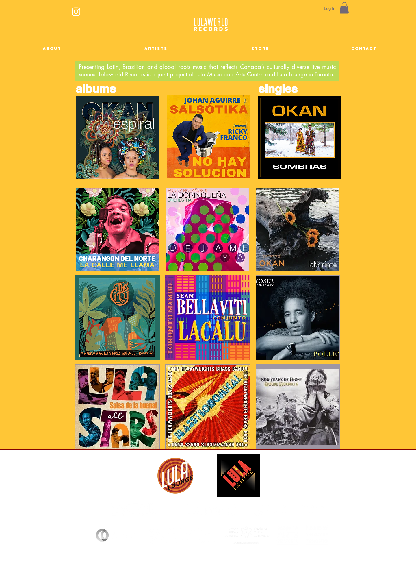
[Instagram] (76, 11)
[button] (344, 7)
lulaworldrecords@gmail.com (233, 566)
